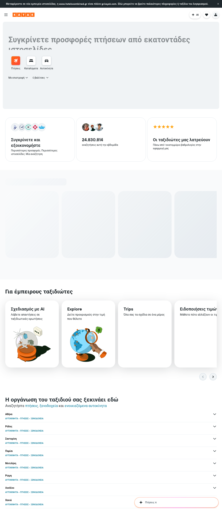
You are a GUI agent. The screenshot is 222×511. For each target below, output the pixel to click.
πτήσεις (31, 406)
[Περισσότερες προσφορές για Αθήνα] (69, 415)
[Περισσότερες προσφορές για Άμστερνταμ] (215, 464)
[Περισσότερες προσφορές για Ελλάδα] (69, 501)
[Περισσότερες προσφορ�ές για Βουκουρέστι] (69, 488)
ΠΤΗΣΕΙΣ (24, 419)
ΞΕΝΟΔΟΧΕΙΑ (37, 419)
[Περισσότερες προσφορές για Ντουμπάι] (142, 476)
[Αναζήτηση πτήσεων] (15, 60)
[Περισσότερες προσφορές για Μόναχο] (215, 476)
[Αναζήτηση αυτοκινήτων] (46, 60)
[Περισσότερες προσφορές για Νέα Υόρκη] (142, 488)
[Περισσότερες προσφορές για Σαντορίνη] (215, 415)
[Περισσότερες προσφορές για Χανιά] (142, 439)
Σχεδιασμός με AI (27, 310)
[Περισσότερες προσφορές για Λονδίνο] (69, 439)
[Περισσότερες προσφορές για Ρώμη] (215, 427)
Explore (74, 310)
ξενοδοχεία (49, 406)
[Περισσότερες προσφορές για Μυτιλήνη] (142, 427)
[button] (218, 4)
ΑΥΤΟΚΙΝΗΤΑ (11, 419)
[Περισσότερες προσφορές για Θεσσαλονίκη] (215, 451)
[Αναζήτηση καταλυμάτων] (31, 60)
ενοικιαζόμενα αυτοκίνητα (86, 406)
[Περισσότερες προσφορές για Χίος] (69, 476)
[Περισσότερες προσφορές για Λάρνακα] (69, 464)
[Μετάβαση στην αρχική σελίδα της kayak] (23, 15)
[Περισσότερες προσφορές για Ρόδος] (142, 415)
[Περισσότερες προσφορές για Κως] (69, 451)
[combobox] (18, 77)
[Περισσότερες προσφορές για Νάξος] (215, 488)
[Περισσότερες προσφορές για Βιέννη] (142, 464)
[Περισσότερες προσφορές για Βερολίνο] (142, 451)
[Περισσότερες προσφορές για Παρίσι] (69, 427)
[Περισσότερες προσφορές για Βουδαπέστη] (215, 439)
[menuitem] (15, 63)
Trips (128, 311)
